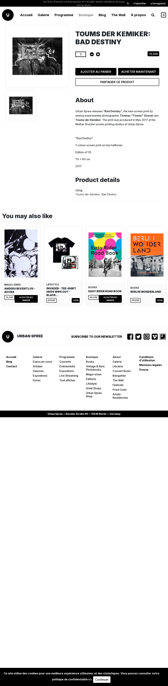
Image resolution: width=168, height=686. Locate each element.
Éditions (91, 379)
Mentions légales (150, 365)
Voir (75, 300)
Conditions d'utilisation (147, 358)
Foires (36, 380)
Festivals (118, 385)
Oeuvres (38, 371)
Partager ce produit (117, 82)
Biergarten (119, 375)
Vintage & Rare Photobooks (95, 368)
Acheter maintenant (138, 71)
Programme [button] (64, 15)
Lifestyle (91, 383)
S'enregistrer (158, 3)
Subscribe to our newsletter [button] (96, 336)
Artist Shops (93, 388)
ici (89, 679)
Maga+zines (93, 374)
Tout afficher (67, 380)
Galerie (117, 361)
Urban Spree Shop (94, 394)
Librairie (118, 366)
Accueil (26, 15)
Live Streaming (68, 375)
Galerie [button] (43, 15)
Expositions (40, 375)
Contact (11, 366)
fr (128, 3)
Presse (143, 369)
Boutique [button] (86, 15)
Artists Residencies (120, 396)
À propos (138, 15)
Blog (102, 15)
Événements (67, 366)
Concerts (65, 361)
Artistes (37, 366)
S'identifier (139, 3)
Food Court (120, 389)
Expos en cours (42, 361)
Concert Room (122, 371)
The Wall (118, 15)
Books (90, 361)
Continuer (101, 679)
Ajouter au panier (96, 71)
